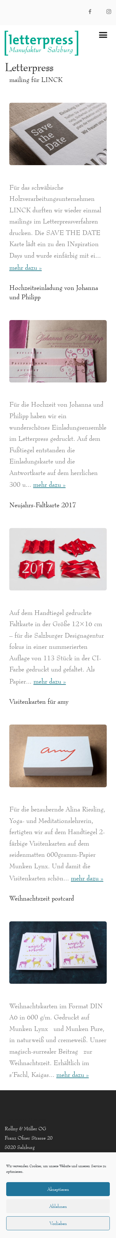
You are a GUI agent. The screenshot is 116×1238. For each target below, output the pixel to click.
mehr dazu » (25, 267)
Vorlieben (58, 1223)
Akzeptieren (58, 1189)
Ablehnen (58, 1206)
